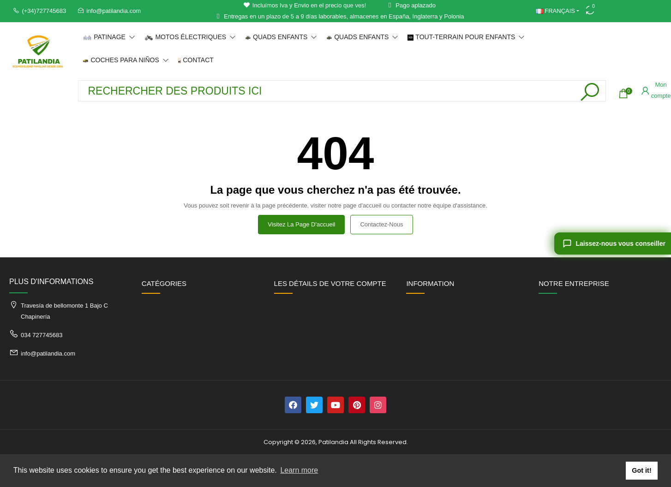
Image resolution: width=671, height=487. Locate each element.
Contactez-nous (381, 224)
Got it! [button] (641, 470)
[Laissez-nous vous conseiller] (612, 243)
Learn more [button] (299, 470)
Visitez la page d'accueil (301, 224)
